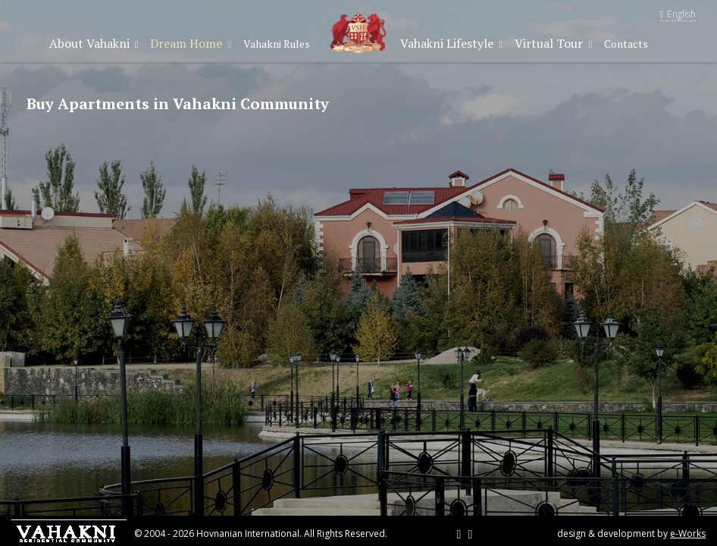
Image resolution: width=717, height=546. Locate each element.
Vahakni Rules (276, 43)
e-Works (688, 533)
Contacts (626, 43)
